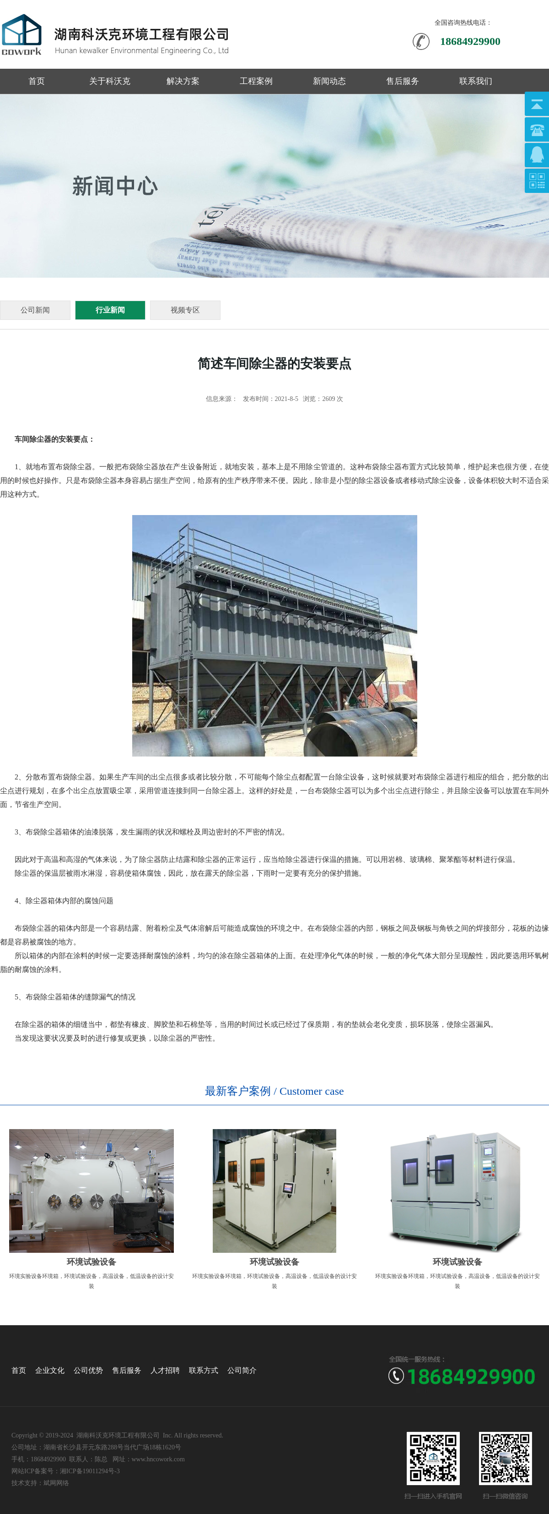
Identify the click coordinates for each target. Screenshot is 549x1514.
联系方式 (203, 1370)
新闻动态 (329, 81)
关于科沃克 (109, 81)
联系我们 (475, 81)
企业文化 (50, 1370)
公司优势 (88, 1370)
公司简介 (242, 1370)
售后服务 (402, 81)
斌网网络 (56, 1483)
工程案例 (256, 81)
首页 (36, 81)
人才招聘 (165, 1370)
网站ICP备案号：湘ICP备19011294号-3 (65, 1471)
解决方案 (183, 81)
